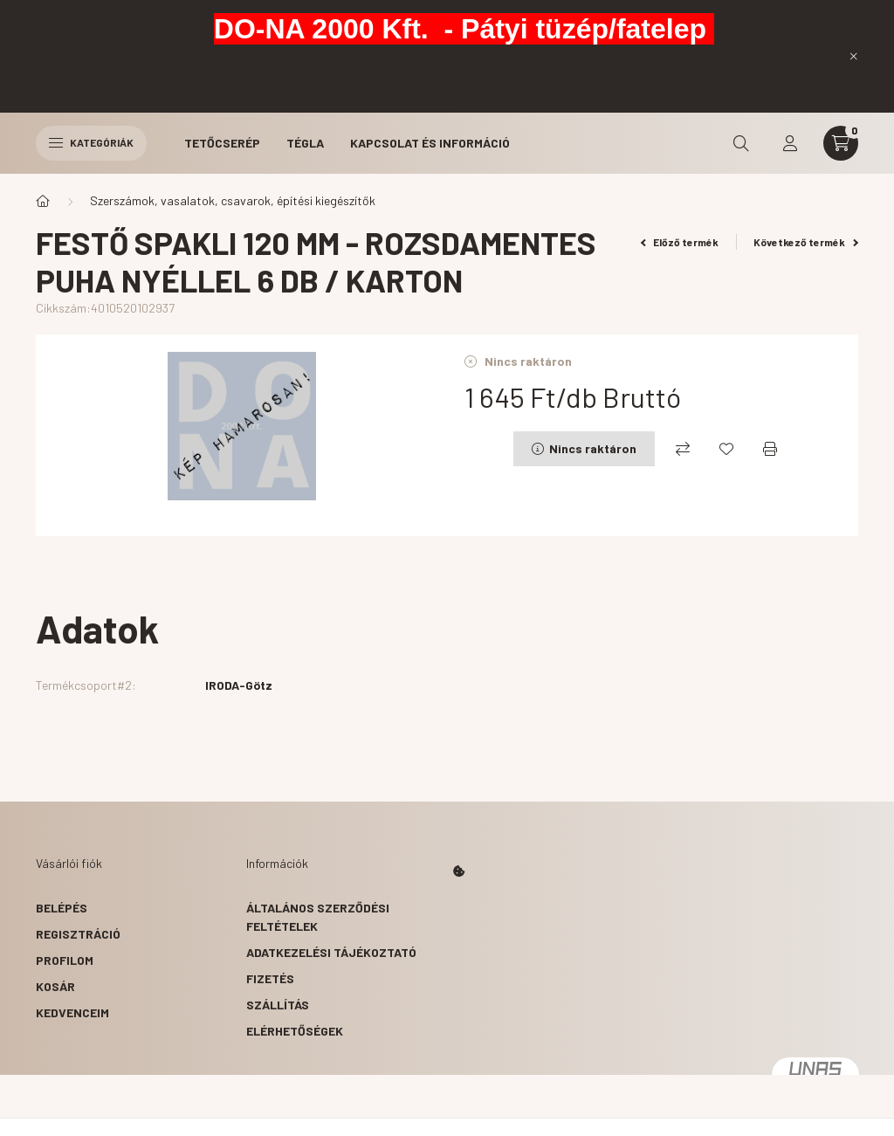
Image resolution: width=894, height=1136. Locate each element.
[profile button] (790, 143)
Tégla (305, 142)
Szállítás (277, 1004)
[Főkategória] (43, 200)
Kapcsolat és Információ (430, 142)
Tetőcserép (222, 142)
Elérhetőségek (294, 1030)
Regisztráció (78, 933)
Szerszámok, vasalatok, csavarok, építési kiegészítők (232, 200)
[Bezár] (854, 56)
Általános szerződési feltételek (317, 916)
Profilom (64, 960)
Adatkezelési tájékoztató (331, 952)
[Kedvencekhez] (726, 448)
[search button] (741, 143)
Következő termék (805, 242)
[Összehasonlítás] (682, 448)
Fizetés (270, 978)
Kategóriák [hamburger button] (91, 142)
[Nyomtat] (770, 448)
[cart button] (840, 143)
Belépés (61, 907)
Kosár (55, 986)
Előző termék (680, 242)
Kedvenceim (72, 1012)
